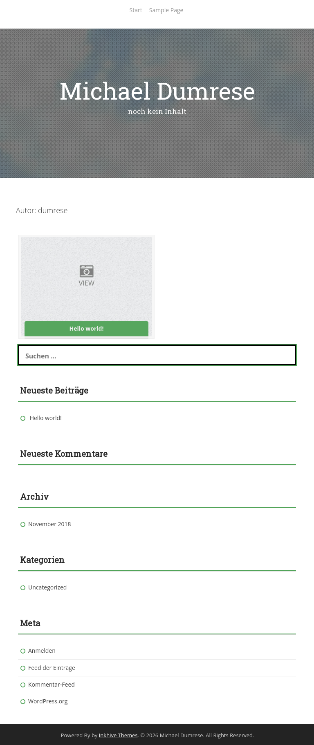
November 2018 (49, 524)
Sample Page (166, 10)
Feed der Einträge (51, 668)
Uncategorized (47, 587)
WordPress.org (47, 701)
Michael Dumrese (157, 90)
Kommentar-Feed (51, 684)
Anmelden (42, 650)
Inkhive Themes (118, 735)
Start (136, 10)
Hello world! (46, 418)
